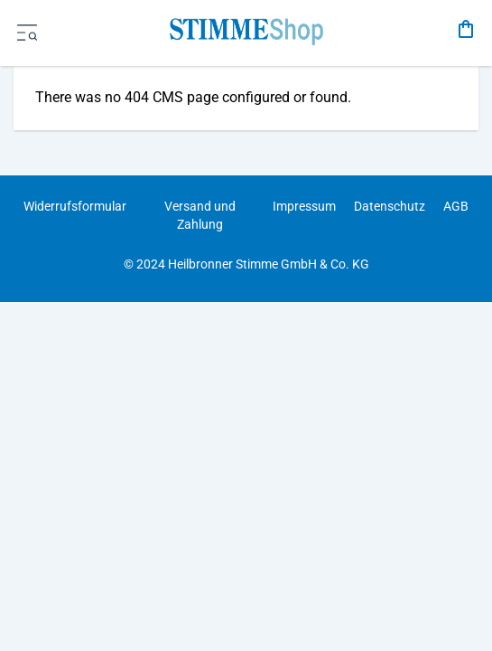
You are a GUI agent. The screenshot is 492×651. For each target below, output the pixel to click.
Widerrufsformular (74, 206)
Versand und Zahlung (200, 215)
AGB (456, 206)
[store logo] (246, 30)
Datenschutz (389, 206)
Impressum (304, 206)
